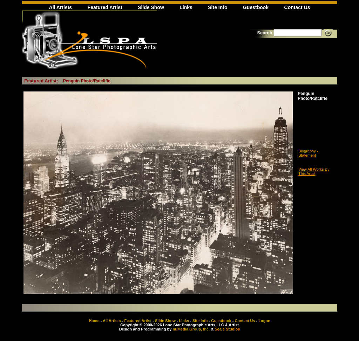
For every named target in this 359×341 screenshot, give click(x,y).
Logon (264, 321)
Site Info (217, 7)
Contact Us (297, 7)
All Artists (60, 7)
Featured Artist (105, 7)
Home (94, 321)
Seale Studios (227, 329)
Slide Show (151, 7)
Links (186, 7)
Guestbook (256, 7)
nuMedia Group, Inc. (191, 329)
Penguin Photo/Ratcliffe (86, 81)
